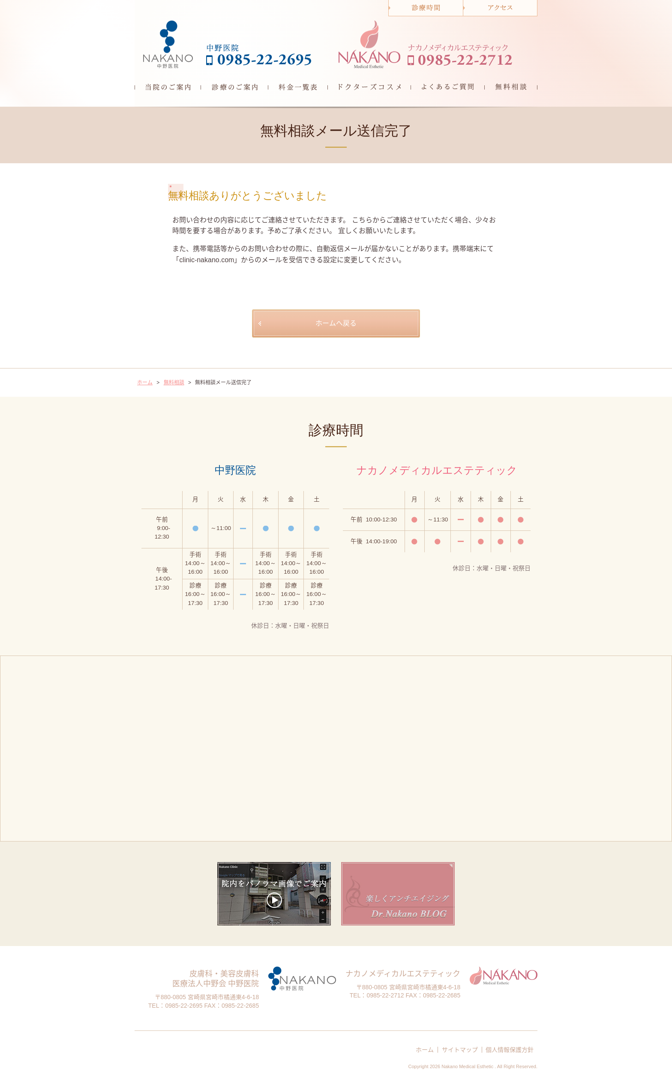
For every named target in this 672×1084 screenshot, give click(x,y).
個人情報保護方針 (510, 1049)
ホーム (425, 1049)
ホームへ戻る (336, 323)
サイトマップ (460, 1049)
